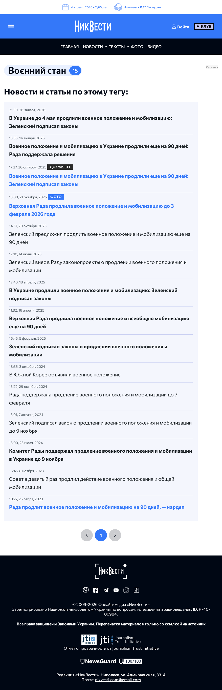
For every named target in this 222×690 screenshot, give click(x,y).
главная (69, 46)
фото (137, 46)
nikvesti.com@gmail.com (118, 679)
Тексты (117, 46)
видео (154, 46)
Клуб (206, 26)
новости (93, 46)
